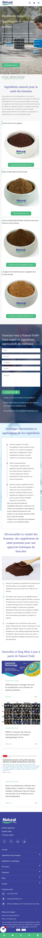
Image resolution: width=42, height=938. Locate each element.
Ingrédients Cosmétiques (10, 861)
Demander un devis (11, 65)
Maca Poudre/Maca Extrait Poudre (15, 172)
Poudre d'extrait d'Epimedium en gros (21, 265)
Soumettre (11, 392)
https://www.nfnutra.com (9, 919)
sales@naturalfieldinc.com (14, 898)
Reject (18, 929)
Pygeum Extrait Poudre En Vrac (21, 165)
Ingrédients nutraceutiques (17, 77)
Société (4, 884)
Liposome (5, 872)
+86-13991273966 (12, 893)
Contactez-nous (7, 889)
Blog (3, 878)
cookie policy (25, 927)
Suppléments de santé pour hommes (13, 78)
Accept (23, 929)
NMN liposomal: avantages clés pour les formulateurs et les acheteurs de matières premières (20, 687)
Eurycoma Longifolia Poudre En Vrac (21, 316)
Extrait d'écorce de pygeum (12, 123)
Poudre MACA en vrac (21, 213)
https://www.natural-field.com (10, 915)
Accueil (6, 77)
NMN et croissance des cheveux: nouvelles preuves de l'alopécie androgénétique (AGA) (18, 734)
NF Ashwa (5, 867)
